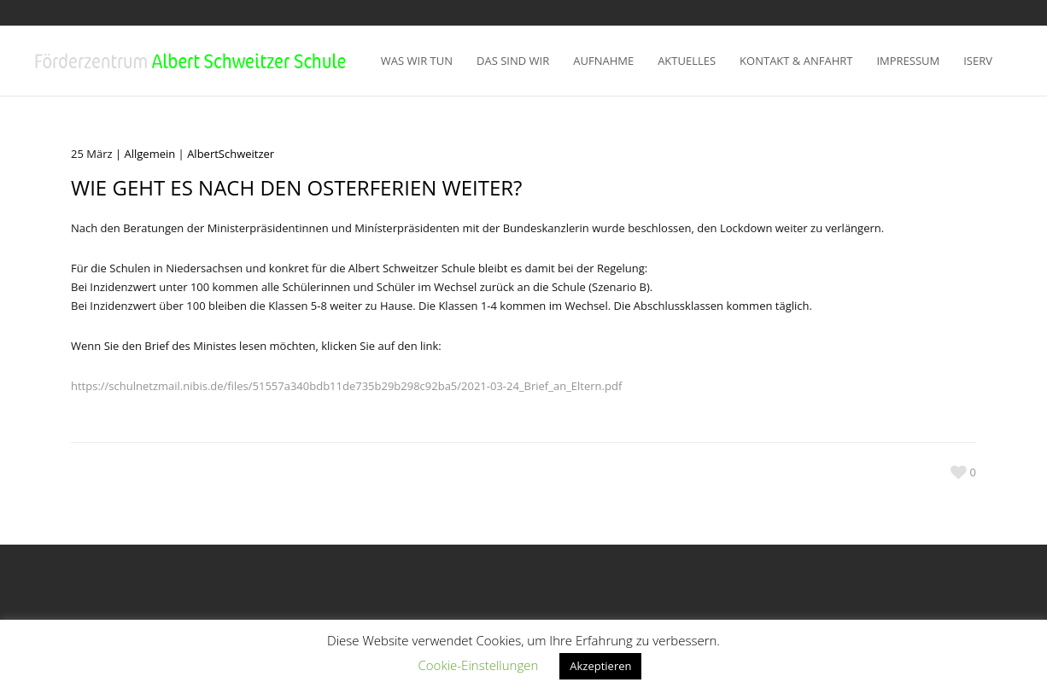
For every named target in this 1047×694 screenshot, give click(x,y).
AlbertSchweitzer (230, 153)
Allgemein (150, 153)
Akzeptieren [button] (600, 666)
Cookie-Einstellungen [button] (478, 665)
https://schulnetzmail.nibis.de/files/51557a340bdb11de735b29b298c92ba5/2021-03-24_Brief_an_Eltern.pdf (346, 386)
